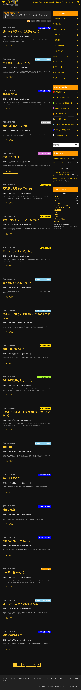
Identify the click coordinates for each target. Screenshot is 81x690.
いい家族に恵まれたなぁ (61, 158)
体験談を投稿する (37, 2)
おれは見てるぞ (12, 478)
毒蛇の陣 (8, 447)
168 (33, 665)
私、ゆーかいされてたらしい (20, 251)
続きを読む (9, 46)
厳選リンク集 (57, 67)
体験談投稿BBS (58, 45)
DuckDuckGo (59, 202)
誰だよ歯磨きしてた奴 (16, 125)
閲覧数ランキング (59, 29)
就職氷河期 (9, 509)
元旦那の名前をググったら (18, 188)
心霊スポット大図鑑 (61, 204)
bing (56, 199)
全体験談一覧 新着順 (49, 2)
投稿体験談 (57, 40)
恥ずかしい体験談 (62, 108)
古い (33, 21)
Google (57, 195)
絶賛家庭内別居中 (13, 635)
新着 (28, 21)
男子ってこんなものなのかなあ (21, 604)
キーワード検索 (58, 61)
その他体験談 (60, 134)
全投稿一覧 (57, 24)
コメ (49, 21)
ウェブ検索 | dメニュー (62, 206)
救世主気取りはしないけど (18, 380)
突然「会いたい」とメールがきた (22, 220)
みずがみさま (57, 167)
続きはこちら (57, 220)
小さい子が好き (12, 157)
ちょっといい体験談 (63, 102)
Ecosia (57, 211)
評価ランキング (58, 35)
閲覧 (38, 21)
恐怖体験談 (60, 92)
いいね (43, 21)
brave (56, 213)
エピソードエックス (59, 687)
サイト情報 (77, 2)
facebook (58, 208)
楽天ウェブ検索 (60, 218)
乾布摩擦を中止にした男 (17, 63)
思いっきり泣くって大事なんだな (22, 31)
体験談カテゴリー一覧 (61, 2)
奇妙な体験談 (60, 118)
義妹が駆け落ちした (14, 349)
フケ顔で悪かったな (14, 572)
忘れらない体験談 (62, 129)
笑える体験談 (61, 113)
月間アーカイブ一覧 (65, 678)
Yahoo (57, 197)
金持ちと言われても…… (17, 541)
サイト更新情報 (58, 72)
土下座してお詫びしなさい (18, 283)
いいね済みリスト (59, 50)
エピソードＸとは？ (60, 77)
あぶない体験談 (61, 97)
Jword (57, 215)
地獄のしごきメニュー (60, 161)
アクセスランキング (50, 678)
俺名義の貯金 (10, 94)
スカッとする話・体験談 (64, 124)
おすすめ (71, 2)
